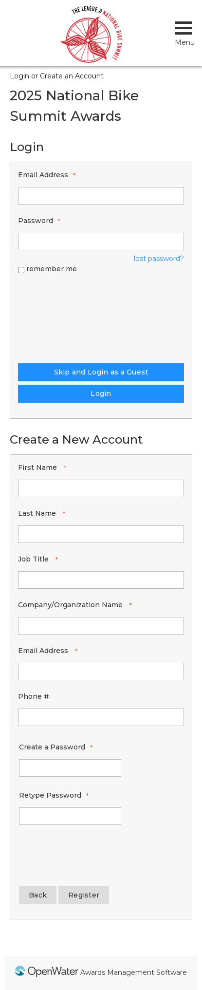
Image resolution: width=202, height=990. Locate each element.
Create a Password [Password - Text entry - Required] (52, 747)
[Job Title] (101, 580)
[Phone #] (101, 717)
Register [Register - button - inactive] (83, 895)
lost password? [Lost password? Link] (159, 258)
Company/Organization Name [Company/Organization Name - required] (71, 604)
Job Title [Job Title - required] (34, 559)
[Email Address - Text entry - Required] (101, 196)
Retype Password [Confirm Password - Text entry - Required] (50, 795)
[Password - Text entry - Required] (101, 241)
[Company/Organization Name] (101, 626)
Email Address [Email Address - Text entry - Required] (43, 174)
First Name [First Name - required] (38, 467)
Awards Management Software (133, 972)
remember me (51, 268)
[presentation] (58, 317)
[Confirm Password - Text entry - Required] (70, 816)
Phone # (33, 696)
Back (38, 895)
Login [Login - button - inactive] (101, 393)
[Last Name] (101, 534)
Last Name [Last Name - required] (38, 513)
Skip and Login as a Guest (101, 372)
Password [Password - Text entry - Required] (35, 220)
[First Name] (101, 488)
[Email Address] (101, 671)
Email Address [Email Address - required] (44, 650)
